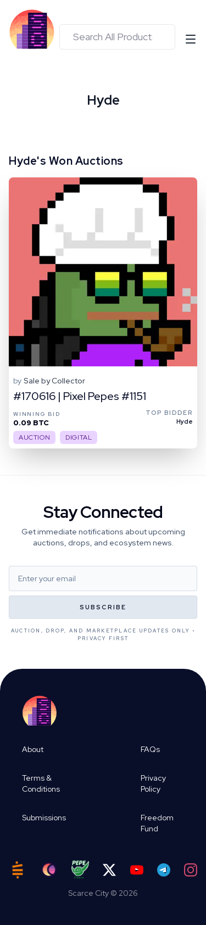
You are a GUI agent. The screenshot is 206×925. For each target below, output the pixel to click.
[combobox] (117, 37)
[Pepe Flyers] (80, 870)
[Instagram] (190, 870)
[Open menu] (190, 39)
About (32, 749)
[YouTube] (136, 870)
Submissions (44, 818)
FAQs (150, 749)
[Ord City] (49, 869)
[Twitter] (109, 870)
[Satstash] (17, 870)
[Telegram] (163, 870)
